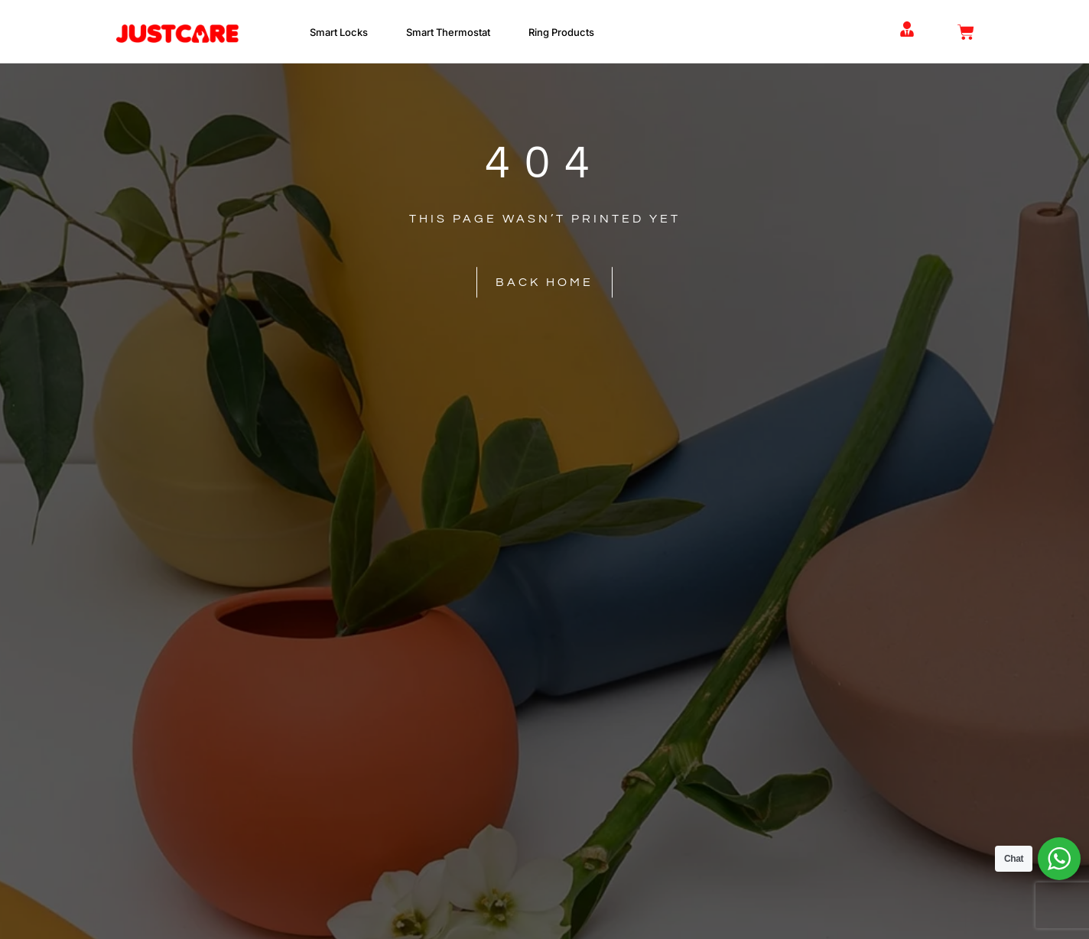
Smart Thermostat (452, 32)
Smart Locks (342, 32)
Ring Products (565, 32)
